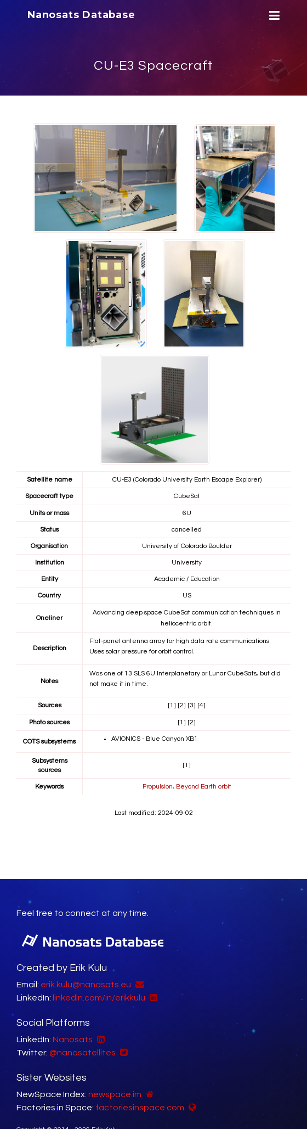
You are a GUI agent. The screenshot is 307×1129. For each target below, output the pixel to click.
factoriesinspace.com (139, 1107)
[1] (172, 705)
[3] (191, 705)
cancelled (187, 529)
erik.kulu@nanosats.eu (86, 984)
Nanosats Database (81, 15)
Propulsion (158, 786)
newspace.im (114, 1094)
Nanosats (73, 1039)
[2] (182, 705)
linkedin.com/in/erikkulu (99, 997)
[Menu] (273, 15)
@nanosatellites (82, 1052)
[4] (201, 705)
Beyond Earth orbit (203, 786)
